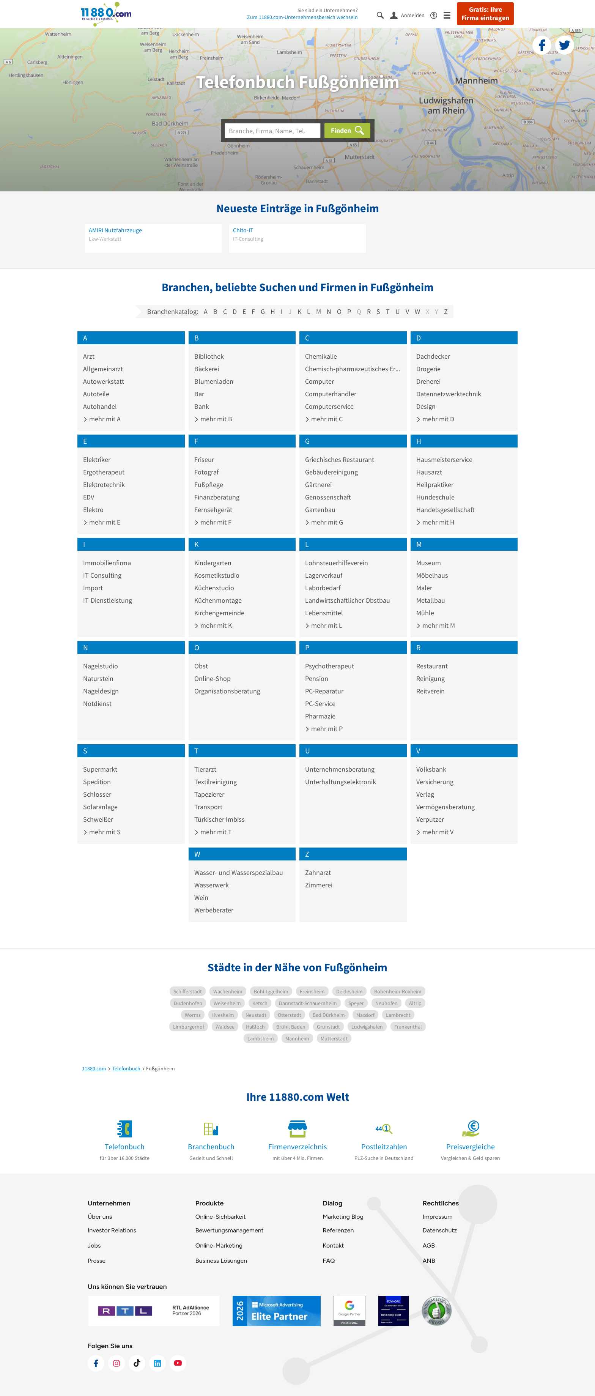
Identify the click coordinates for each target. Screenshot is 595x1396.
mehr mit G (324, 522)
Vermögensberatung (445, 806)
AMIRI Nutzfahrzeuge (115, 230)
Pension (316, 678)
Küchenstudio (214, 587)
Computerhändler (330, 393)
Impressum (438, 1216)
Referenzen (338, 1230)
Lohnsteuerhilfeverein (336, 562)
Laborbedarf (322, 587)
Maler (424, 587)
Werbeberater (213, 910)
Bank (201, 406)
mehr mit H (435, 522)
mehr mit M (435, 625)
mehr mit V (434, 831)
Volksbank (431, 769)
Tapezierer (209, 794)
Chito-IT (243, 230)
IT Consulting (102, 575)
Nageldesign (101, 691)
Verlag (425, 794)
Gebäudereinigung (331, 472)
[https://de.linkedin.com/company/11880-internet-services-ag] (157, 1363)
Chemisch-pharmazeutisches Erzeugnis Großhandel (353, 368)
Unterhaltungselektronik (340, 781)
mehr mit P (324, 728)
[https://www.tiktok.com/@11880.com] (137, 1363)
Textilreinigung (215, 781)
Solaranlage (100, 806)
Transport (208, 806)
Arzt (88, 356)
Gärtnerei (318, 484)
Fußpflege (208, 484)
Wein (201, 897)
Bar (199, 393)
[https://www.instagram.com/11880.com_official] (116, 1363)
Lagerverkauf (323, 575)
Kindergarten (212, 562)
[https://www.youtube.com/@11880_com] (178, 1363)
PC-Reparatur (324, 691)
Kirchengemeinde (219, 612)
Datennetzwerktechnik (448, 393)
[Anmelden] (410, 15)
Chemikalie (321, 356)
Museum (428, 562)
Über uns (100, 1216)
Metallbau (430, 600)
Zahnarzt (318, 872)
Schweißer (98, 819)
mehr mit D (435, 418)
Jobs (94, 1245)
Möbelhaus (432, 575)
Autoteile (96, 393)
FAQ (329, 1260)
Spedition (97, 781)
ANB (429, 1260)
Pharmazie (320, 716)
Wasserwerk (211, 885)
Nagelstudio (100, 666)
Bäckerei (206, 368)
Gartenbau (320, 509)
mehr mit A (102, 418)
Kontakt (333, 1245)
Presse (96, 1260)
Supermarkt (100, 769)
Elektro (93, 509)
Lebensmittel (324, 612)
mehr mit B (213, 418)
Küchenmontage (218, 600)
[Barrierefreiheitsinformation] (437, 14)
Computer (319, 381)
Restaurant (432, 666)
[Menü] (450, 14)
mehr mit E (101, 522)
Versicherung (434, 781)
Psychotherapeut (329, 666)
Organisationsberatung (227, 691)
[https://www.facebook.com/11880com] (96, 1363)
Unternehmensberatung (340, 769)
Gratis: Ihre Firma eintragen (485, 13)
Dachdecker (433, 356)
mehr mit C (324, 418)
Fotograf (206, 472)
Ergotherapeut (103, 472)
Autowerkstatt (103, 381)
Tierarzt (205, 769)
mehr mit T (213, 831)
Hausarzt (429, 472)
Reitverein (430, 691)
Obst (201, 666)
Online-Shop (212, 678)
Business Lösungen (221, 1260)
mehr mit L (323, 625)
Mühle (425, 612)
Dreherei (428, 381)
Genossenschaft (328, 497)
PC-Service (320, 703)
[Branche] (273, 130)
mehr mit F (212, 522)
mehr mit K (213, 625)
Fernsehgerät (213, 509)
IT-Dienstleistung (107, 600)
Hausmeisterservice (444, 459)
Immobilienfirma (107, 562)
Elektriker (96, 459)
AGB (429, 1245)
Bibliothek (209, 356)
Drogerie (428, 368)
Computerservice (329, 406)
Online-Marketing (218, 1245)
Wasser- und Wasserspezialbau (238, 872)
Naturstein (98, 678)
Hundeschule (435, 497)
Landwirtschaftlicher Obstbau (347, 600)
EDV (88, 497)
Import (93, 587)
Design (426, 406)
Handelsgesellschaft (445, 509)
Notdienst (97, 703)
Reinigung (430, 678)
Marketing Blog (343, 1216)
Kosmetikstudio (216, 575)
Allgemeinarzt (103, 368)
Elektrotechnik (104, 484)
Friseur (204, 459)
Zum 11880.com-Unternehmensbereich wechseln (302, 17)
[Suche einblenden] (383, 14)
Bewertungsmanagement (229, 1230)
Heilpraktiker (434, 484)
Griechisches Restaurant (339, 459)
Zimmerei (318, 885)
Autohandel (100, 406)
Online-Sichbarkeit (220, 1216)
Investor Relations (112, 1230)
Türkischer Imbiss (219, 819)
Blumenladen (213, 381)
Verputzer (430, 819)
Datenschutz (440, 1230)
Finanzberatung (216, 497)
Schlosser (97, 794)
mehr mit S (102, 831)
